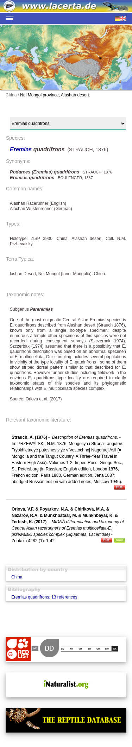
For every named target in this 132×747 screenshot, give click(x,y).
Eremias (21, 149)
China (16, 577)
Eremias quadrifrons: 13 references (44, 597)
